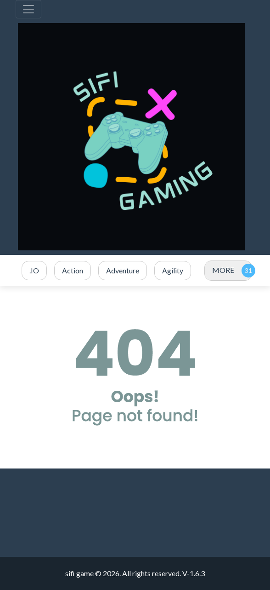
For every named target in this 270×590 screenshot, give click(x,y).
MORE (223, 270)
